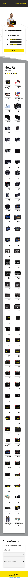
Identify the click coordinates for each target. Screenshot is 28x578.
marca (8, 39)
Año (7, 44)
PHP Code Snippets (10, 577)
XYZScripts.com (18, 577)
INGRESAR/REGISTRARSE (19, 3)
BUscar (13, 50)
